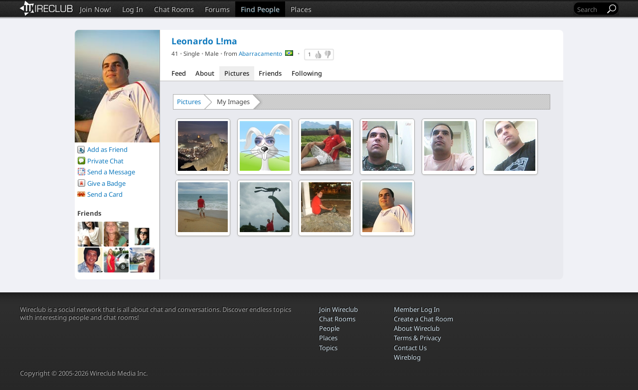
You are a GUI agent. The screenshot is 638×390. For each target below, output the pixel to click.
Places (301, 9)
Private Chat (105, 160)
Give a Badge (106, 183)
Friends (270, 73)
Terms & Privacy (417, 338)
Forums (217, 9)
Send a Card (105, 194)
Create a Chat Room (423, 319)
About (204, 73)
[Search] (590, 9)
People (329, 328)
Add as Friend (107, 149)
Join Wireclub (338, 309)
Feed (178, 73)
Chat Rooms (174, 9)
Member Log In (417, 309)
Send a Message (111, 171)
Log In (132, 9)
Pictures (236, 73)
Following (307, 73)
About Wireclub (417, 328)
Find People (260, 9)
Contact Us (410, 348)
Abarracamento (260, 53)
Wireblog (407, 357)
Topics (328, 348)
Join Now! (95, 9)
